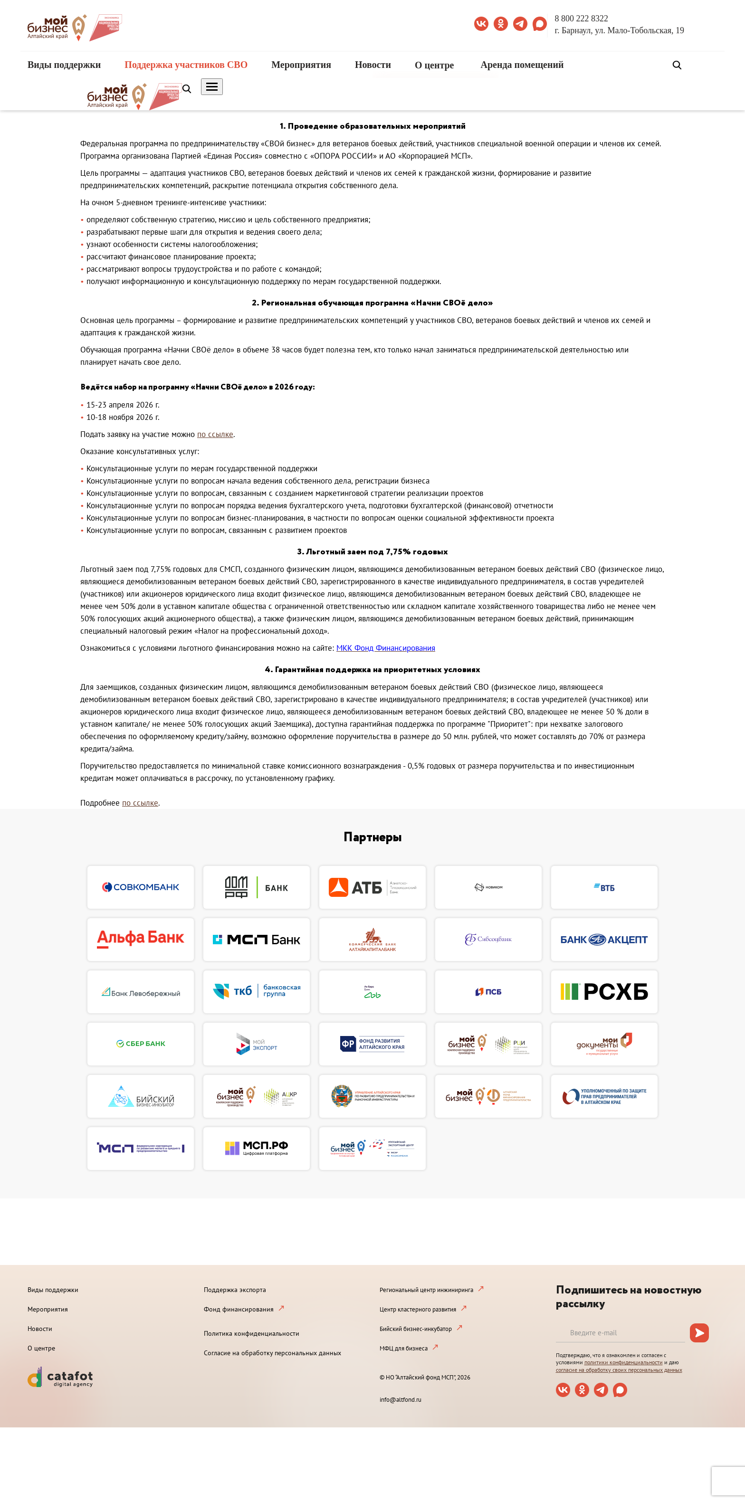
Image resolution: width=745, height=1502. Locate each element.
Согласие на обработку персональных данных (272, 1353)
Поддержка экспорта (235, 1289)
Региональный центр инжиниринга (426, 1290)
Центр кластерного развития (418, 1309)
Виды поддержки (64, 64)
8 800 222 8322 (582, 18)
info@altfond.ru (400, 1400)
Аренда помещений (522, 64)
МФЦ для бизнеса (404, 1348)
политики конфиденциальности (623, 1362)
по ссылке (215, 434)
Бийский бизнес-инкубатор (416, 1329)
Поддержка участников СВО (186, 64)
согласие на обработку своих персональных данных (619, 1369)
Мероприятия (301, 64)
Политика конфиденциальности (251, 1333)
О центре (434, 65)
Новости (373, 64)
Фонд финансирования (239, 1309)
